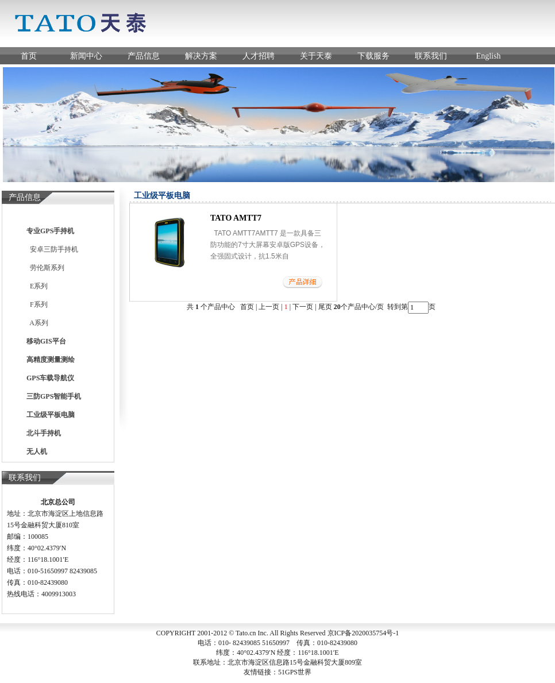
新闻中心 (86, 56)
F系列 (37, 304)
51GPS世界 (294, 672)
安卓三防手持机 (52, 249)
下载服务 (373, 56)
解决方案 (201, 56)
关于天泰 (316, 56)
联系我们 (431, 56)
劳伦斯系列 (45, 268)
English (488, 56)
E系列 (37, 286)
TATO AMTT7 (235, 218)
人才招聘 (258, 56)
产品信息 (144, 56)
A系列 (37, 323)
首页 (29, 56)
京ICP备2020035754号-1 (363, 633)
